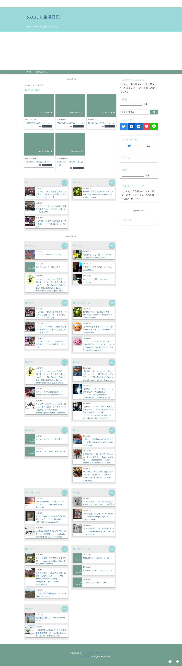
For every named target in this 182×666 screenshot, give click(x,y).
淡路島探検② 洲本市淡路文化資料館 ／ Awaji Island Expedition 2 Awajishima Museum (51, 561)
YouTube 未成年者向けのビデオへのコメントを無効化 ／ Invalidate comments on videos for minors (51, 534)
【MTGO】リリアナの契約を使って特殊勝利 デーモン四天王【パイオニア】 (51, 224)
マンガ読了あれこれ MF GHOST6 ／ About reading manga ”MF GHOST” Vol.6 (99, 517)
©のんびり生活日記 (81, 656)
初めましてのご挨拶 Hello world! (50, 451)
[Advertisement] (91, 51)
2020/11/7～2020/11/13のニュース (98, 570)
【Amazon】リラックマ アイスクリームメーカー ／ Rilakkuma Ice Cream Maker (98, 330)
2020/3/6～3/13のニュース (38, 162)
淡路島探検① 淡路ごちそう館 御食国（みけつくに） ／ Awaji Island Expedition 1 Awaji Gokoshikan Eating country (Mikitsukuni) (51, 578)
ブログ (29, 72)
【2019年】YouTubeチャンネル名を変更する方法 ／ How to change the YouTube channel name (51, 633)
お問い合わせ (42, 72)
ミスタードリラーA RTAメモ (49, 255)
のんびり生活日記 (43, 17)
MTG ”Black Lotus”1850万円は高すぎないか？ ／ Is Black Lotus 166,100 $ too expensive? (51, 519)
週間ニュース (47, 126)
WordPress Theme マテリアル (97, 653)
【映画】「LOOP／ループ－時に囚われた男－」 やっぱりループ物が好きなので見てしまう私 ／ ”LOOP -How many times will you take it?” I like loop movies (98, 412)
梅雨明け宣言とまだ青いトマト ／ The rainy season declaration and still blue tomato (99, 194)
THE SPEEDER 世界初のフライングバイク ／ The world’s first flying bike (51, 504)
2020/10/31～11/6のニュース (95, 582)
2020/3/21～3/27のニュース (70, 123)
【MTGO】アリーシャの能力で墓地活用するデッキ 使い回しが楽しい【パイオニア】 (51, 209)
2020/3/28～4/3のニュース (38, 123)
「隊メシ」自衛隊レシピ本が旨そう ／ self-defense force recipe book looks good (99, 442)
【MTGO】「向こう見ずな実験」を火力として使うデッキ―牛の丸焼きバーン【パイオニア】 (51, 194)
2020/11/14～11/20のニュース (96, 558)
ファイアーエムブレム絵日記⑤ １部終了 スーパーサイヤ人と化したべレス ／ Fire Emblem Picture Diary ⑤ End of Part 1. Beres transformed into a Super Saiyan (51, 285)
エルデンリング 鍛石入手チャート (51, 267)
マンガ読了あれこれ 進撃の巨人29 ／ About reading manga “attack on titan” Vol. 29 (99, 531)
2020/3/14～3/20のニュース (101, 123)
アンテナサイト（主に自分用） (49, 439)
